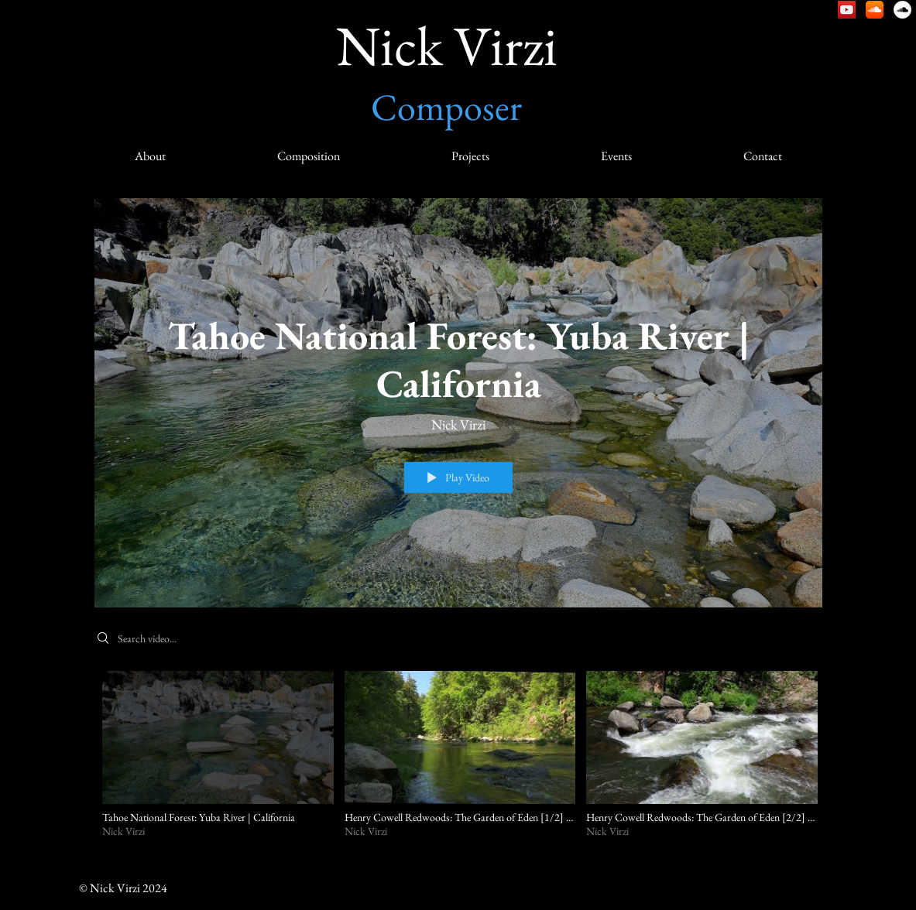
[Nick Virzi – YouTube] (847, 10)
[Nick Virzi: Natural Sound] (902, 10)
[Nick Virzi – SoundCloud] (874, 10)
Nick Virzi (446, 45)
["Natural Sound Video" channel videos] (458, 763)
